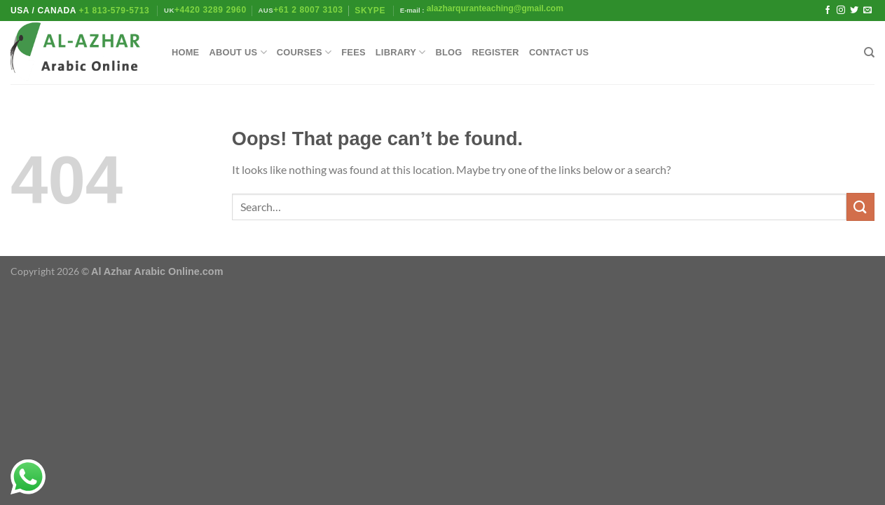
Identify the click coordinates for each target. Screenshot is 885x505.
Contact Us (559, 52)
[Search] (869, 52)
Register (495, 52)
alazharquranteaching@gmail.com (493, 8)
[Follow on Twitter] (854, 10)
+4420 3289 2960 (210, 10)
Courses (304, 52)
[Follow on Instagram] (841, 10)
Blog (448, 52)
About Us (237, 52)
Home (185, 52)
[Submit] (860, 206)
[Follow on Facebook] (827, 10)
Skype (371, 10)
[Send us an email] (867, 10)
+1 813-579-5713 (114, 10)
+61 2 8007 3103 (308, 10)
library (401, 52)
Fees (353, 52)
